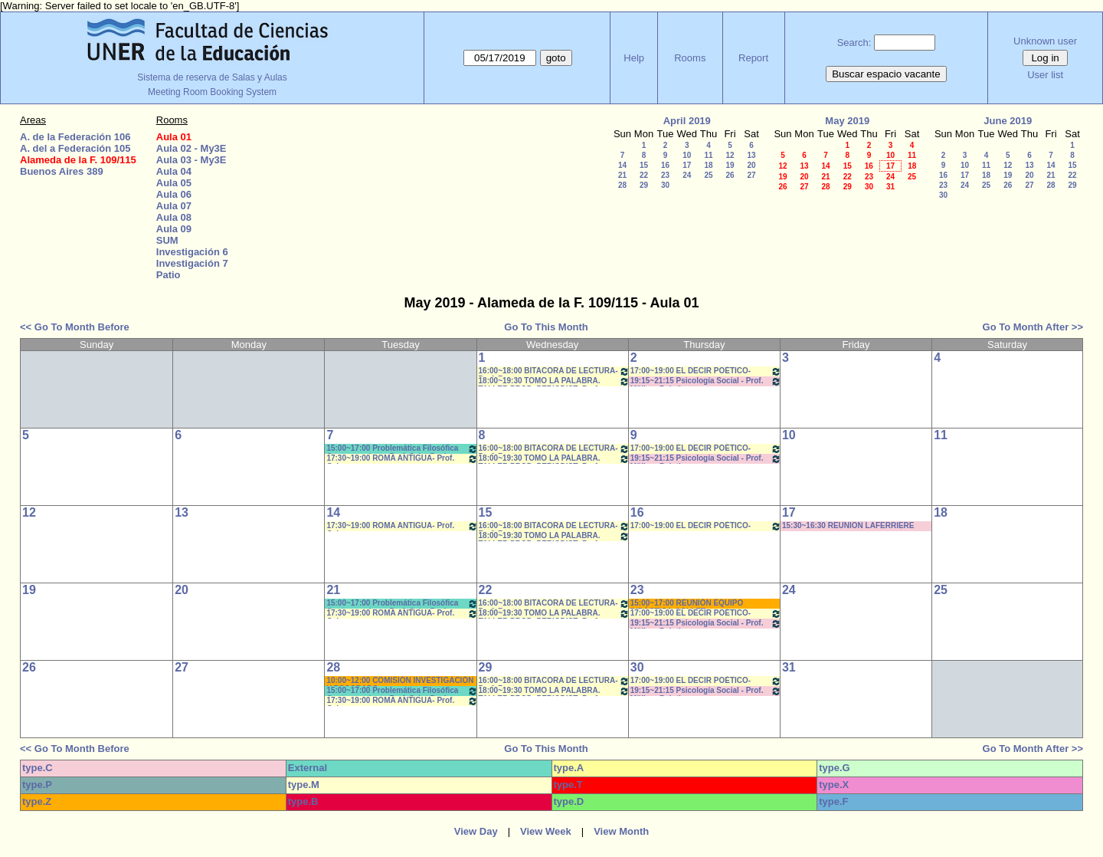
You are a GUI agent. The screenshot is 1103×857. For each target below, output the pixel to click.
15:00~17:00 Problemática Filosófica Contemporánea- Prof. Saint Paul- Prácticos (401, 449)
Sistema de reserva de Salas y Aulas (211, 77)
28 (622, 185)
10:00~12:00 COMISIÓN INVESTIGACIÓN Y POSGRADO (399, 681)
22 (644, 175)
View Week (545, 831)
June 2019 (1008, 120)
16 (665, 165)
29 (644, 185)
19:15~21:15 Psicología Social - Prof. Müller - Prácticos (705, 381)
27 (751, 175)
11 (708, 155)
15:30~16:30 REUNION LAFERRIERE (848, 525)
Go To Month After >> (1033, 327)
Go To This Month (546, 327)
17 (686, 165)
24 (686, 175)
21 (622, 175)
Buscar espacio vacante (886, 74)
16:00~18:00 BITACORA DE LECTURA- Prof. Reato (554, 371)
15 (644, 165)
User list (1045, 74)
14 (622, 165)
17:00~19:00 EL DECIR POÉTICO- (705, 371)
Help (634, 58)
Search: (854, 42)
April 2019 (687, 120)
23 (665, 175)
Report (753, 58)
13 (751, 155)
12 (729, 155)
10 (686, 155)
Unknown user (1045, 41)
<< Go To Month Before (74, 327)
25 (708, 175)
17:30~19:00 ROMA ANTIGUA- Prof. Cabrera (401, 459)
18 (708, 165)
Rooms (689, 58)
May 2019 (847, 120)
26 (729, 175)
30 (665, 185)
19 (729, 165)
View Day (476, 831)
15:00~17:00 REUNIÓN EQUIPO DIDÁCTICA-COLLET (687, 604)
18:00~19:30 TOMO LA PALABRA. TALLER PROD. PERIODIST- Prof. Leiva (554, 381)
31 (890, 186)
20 (751, 165)
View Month (621, 831)
